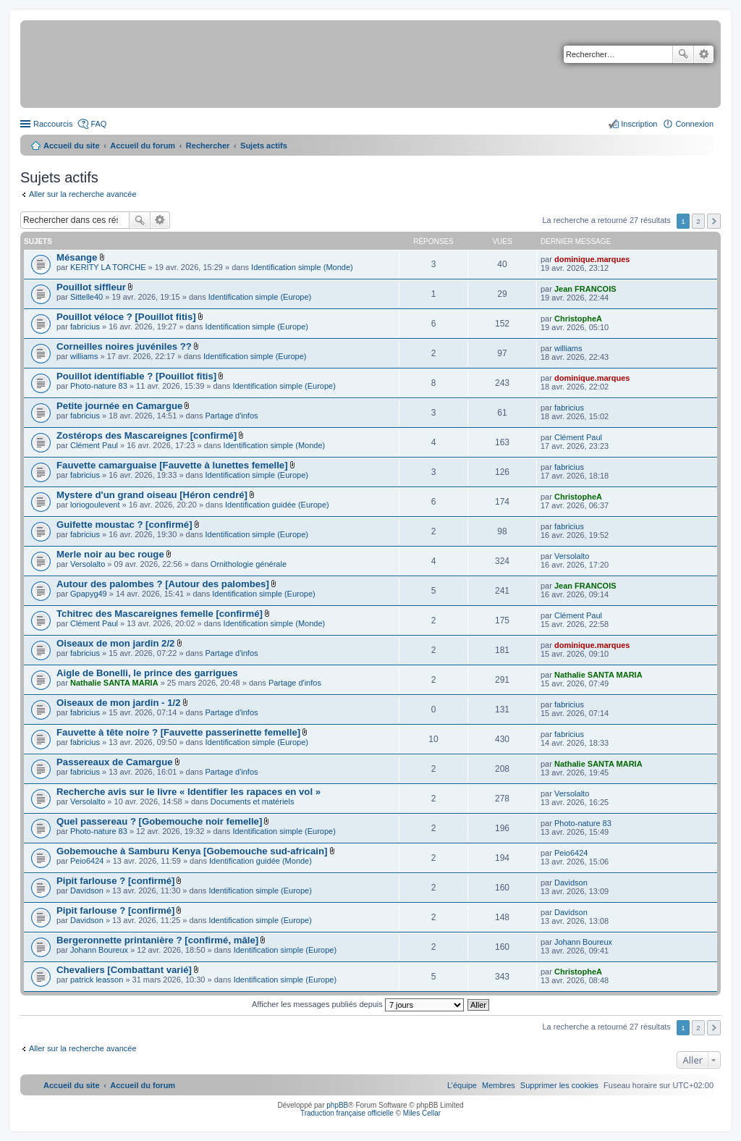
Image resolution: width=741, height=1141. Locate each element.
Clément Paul (94, 445)
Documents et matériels (253, 801)
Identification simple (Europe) (259, 296)
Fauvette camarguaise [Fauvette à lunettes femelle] (172, 465)
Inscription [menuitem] (639, 123)
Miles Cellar (422, 1113)
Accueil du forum (142, 145)
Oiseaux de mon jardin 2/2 (115, 643)
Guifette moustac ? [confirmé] (124, 524)
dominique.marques (592, 259)
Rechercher (683, 54)
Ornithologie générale (249, 564)
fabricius (85, 326)
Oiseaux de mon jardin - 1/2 (118, 702)
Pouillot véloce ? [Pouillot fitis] (126, 316)
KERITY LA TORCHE (108, 267)
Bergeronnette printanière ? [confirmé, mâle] (157, 940)
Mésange (76, 257)
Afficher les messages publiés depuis (358, 1004)
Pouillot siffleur (91, 287)
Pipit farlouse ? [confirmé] (115, 880)
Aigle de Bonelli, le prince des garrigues (147, 673)
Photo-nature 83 (98, 386)
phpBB (337, 1105)
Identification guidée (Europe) (277, 504)
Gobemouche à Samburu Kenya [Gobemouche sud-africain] (191, 851)
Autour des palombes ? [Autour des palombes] (162, 583)
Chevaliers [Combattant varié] (124, 969)
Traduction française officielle (347, 1113)
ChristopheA (578, 318)
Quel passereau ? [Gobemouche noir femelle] (159, 821)
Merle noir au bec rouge (110, 554)
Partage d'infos (232, 415)
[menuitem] (559, 1085)
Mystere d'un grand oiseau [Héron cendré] (151, 494)
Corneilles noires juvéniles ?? (124, 346)
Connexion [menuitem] (694, 123)
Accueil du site (71, 145)
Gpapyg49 (88, 593)
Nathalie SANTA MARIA (114, 682)
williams (84, 356)
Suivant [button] (714, 221)
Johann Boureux (99, 950)
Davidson (86, 890)
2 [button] (698, 221)
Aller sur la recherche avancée (83, 194)
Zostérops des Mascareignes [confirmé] (146, 435)
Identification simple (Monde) (302, 267)
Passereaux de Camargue (114, 762)
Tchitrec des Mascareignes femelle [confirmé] (159, 613)
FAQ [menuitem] (98, 123)
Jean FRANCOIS (585, 289)
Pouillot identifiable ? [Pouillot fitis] (136, 376)
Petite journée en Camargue (119, 405)
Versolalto (87, 564)
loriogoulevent (95, 504)
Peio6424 (87, 860)
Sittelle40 (86, 296)
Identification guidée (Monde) (260, 860)
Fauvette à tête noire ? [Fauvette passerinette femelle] (178, 732)
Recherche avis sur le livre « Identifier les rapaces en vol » (188, 791)
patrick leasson (96, 979)
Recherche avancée (704, 54)
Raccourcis (52, 123)
